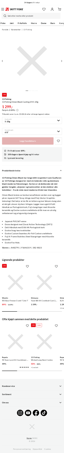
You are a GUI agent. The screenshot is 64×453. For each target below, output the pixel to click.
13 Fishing (27, 30)
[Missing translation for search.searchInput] (4, 15)
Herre (34, 23)
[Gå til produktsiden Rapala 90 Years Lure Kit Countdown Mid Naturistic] (15, 341)
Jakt (12, 23)
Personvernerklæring (22, 449)
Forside (5, 30)
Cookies (47, 449)
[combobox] (31, 16)
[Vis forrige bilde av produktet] (2, 61)
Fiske (3, 23)
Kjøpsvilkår (37, 449)
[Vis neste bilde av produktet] (61, 61)
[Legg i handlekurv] (28, 141)
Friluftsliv (22, 23)
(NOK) (32, 438)
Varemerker (16, 30)
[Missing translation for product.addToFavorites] (58, 141)
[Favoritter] (44, 9)
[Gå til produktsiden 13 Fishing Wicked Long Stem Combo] (44, 341)
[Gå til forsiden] (14, 9)
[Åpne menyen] (2, 9)
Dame (43, 23)
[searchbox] (33, 15)
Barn (52, 23)
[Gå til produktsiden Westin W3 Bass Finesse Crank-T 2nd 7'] (15, 282)
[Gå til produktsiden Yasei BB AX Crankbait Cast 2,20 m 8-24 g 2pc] (44, 282)
